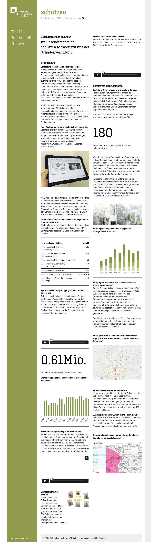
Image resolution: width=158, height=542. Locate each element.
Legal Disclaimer (98, 538)
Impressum (84, 538)
